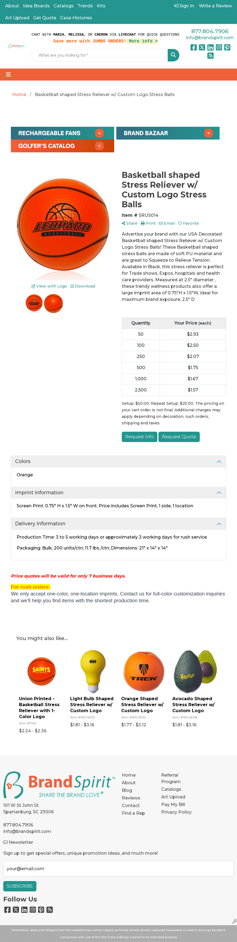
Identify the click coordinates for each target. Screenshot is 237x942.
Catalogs (64, 5)
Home (129, 775)
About (12, 5)
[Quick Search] (100, 55)
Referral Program (171, 778)
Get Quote (44, 17)
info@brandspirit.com (210, 37)
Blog (127, 790)
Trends (85, 5)
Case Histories (76, 17)
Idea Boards (36, 5)
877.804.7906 (209, 31)
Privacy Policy (176, 812)
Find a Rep (133, 813)
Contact (131, 805)
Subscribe (20, 886)
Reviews (131, 798)
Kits (101, 5)
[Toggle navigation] (8, 74)
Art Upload (17, 17)
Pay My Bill (173, 804)
